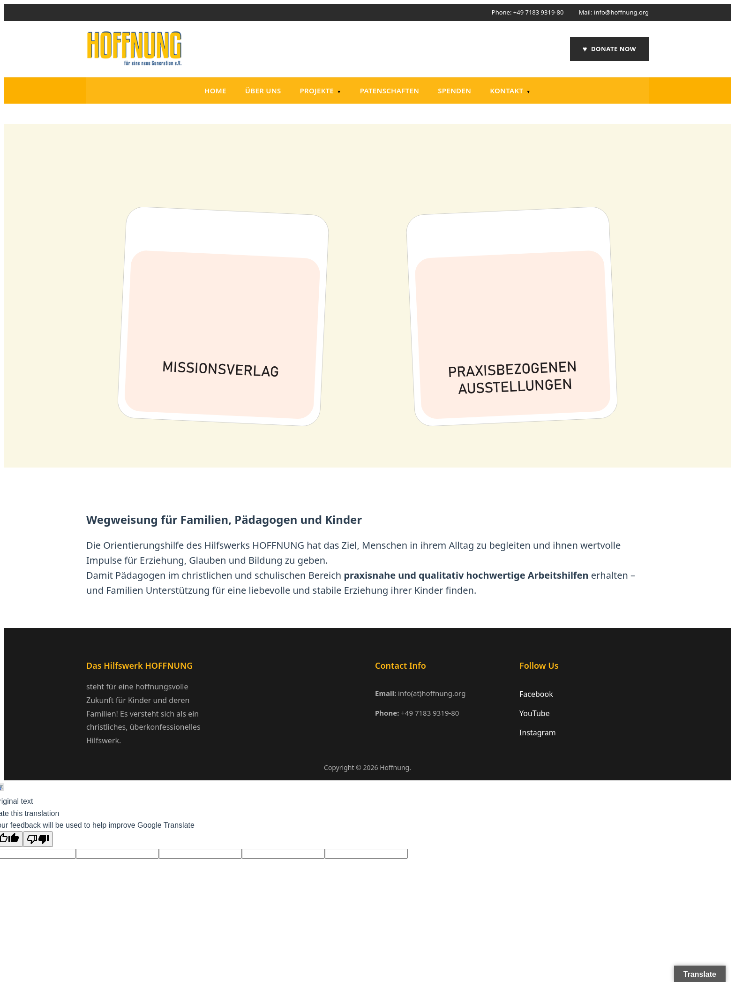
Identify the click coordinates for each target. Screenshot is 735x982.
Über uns (263, 90)
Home (215, 90)
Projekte (317, 90)
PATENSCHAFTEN (389, 90)
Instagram (537, 732)
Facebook (536, 694)
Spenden (454, 90)
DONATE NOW (606, 49)
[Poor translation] (38, 839)
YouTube (534, 713)
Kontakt (506, 90)
